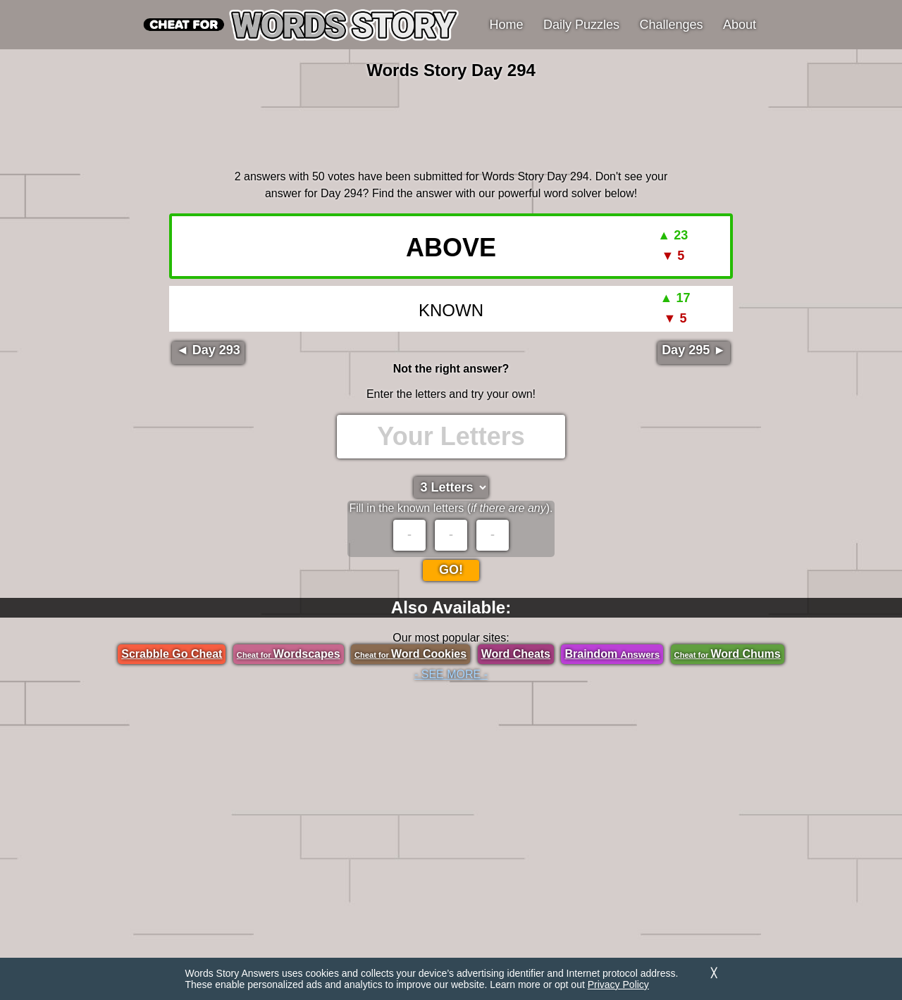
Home (507, 25)
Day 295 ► (694, 350)
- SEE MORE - (451, 674)
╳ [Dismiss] (714, 973)
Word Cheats (515, 654)
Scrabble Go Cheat (171, 654)
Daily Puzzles (581, 25)
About (739, 25)
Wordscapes (288, 654)
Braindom (612, 654)
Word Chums (727, 654)
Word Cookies (410, 654)
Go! (451, 570)
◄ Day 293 (208, 350)
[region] (451, 122)
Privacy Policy (618, 984)
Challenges (671, 25)
